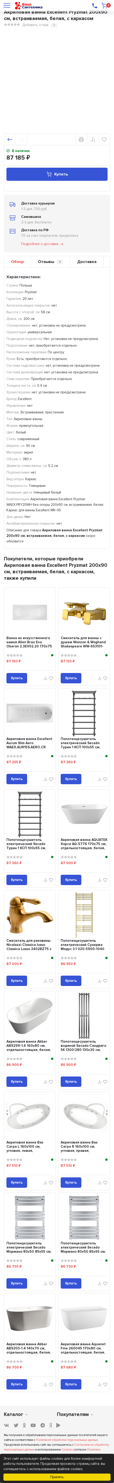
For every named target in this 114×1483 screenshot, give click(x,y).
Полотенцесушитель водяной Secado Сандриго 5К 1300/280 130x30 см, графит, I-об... (83, 1047)
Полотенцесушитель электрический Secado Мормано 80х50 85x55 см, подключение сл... (28, 1249)
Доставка (87, 261)
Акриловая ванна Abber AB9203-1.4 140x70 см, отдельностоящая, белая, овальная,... (28, 1350)
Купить (57, 174)
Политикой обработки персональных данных (67, 1440)
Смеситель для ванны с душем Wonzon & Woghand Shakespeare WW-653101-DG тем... (83, 644)
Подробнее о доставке (42, 244)
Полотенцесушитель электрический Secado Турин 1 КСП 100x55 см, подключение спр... (26, 846)
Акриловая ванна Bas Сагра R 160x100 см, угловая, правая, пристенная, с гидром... (81, 1148)
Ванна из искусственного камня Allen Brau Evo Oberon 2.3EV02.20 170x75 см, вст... (29, 644)
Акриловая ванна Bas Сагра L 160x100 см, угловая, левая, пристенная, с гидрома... (27, 1148)
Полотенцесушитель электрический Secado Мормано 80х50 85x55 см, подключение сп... (83, 1249)
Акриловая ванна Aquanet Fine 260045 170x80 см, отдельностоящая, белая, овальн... (83, 1350)
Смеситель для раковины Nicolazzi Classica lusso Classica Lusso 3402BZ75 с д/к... (28, 947)
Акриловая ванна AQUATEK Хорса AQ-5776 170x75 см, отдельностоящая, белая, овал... (84, 846)
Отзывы (50, 261)
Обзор (17, 261)
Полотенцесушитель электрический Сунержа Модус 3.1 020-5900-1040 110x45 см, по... (82, 947)
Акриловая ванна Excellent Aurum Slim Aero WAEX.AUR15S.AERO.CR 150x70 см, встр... (29, 745)
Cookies (67, 1449)
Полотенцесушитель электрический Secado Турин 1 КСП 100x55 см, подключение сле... (80, 745)
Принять (57, 1477)
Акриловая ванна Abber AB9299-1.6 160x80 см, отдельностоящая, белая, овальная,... (28, 1047)
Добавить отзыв (35, 25)
